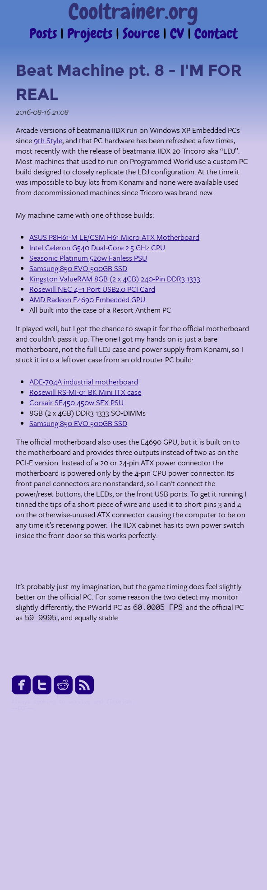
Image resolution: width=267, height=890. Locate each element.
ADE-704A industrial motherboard (83, 381)
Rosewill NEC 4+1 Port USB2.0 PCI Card (92, 289)
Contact (216, 34)
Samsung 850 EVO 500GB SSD (78, 268)
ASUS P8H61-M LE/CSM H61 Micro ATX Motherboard (114, 237)
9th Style (48, 140)
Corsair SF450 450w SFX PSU (76, 402)
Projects (91, 34)
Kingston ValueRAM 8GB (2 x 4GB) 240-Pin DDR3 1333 (114, 278)
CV (179, 34)
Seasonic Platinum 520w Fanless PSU (88, 258)
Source (143, 34)
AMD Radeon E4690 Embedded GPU (87, 299)
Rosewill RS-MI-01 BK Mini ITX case (85, 392)
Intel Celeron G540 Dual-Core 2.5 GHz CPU (97, 247)
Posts (44, 34)
